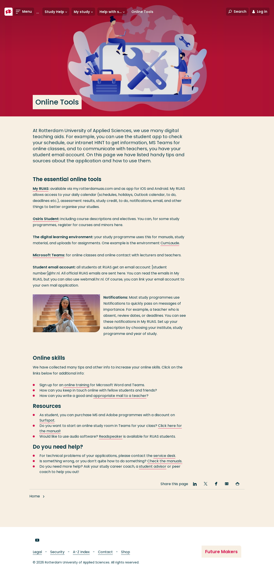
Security (57, 552)
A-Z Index (81, 552)
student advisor (152, 466)
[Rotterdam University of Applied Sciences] (8, 12)
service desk (164, 455)
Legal (37, 552)
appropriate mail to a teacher (119, 395)
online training (76, 385)
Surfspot (46, 420)
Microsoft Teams (48, 255)
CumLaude (170, 243)
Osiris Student (46, 218)
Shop (125, 552)
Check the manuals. (164, 461)
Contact (105, 552)
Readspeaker (110, 436)
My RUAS (40, 188)
